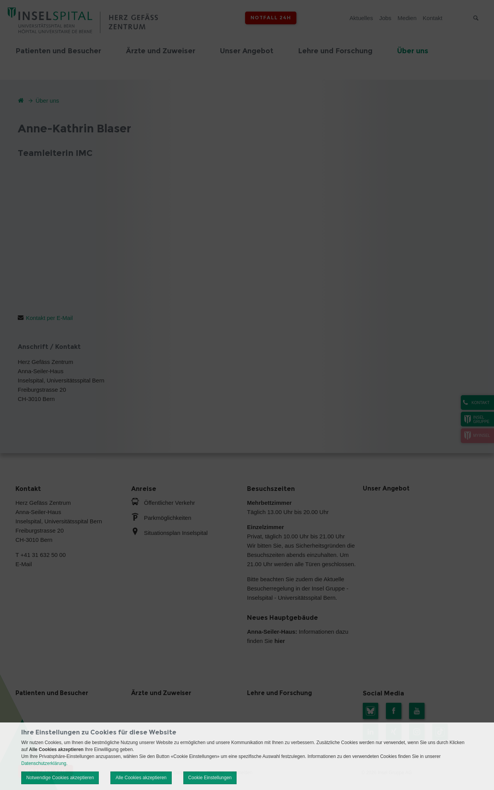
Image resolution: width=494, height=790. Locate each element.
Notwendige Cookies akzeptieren (60, 777)
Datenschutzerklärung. (44, 763)
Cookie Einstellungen (210, 777)
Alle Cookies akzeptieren (140, 777)
